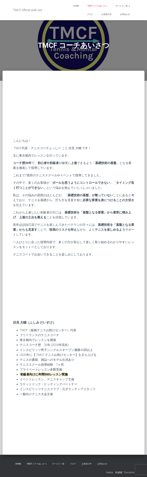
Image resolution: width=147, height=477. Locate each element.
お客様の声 (106, 14)
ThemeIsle (128, 472)
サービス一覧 (123, 6)
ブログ (90, 14)
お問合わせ (125, 14)
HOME (76, 6)
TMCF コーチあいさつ (97, 6)
